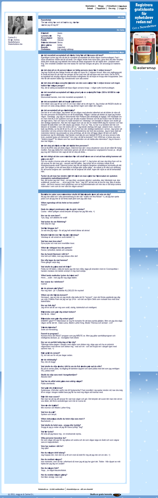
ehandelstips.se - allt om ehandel (80, 489)
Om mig (111, 8)
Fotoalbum (112, 6)
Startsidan (90, 6)
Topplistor (100, 8)
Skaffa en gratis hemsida (101, 494)
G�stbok (123, 6)
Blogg (100, 6)
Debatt (90, 8)
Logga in (123, 8)
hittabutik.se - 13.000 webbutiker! (51, 489)
